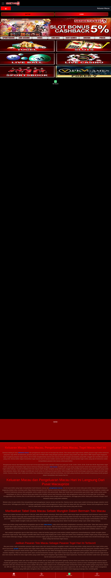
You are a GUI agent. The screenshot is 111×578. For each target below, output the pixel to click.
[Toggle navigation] (3, 3)
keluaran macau (23, 452)
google (16, 548)
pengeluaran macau (55, 488)
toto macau (53, 467)
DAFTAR (27, 14)
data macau (48, 524)
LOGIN (81, 14)
